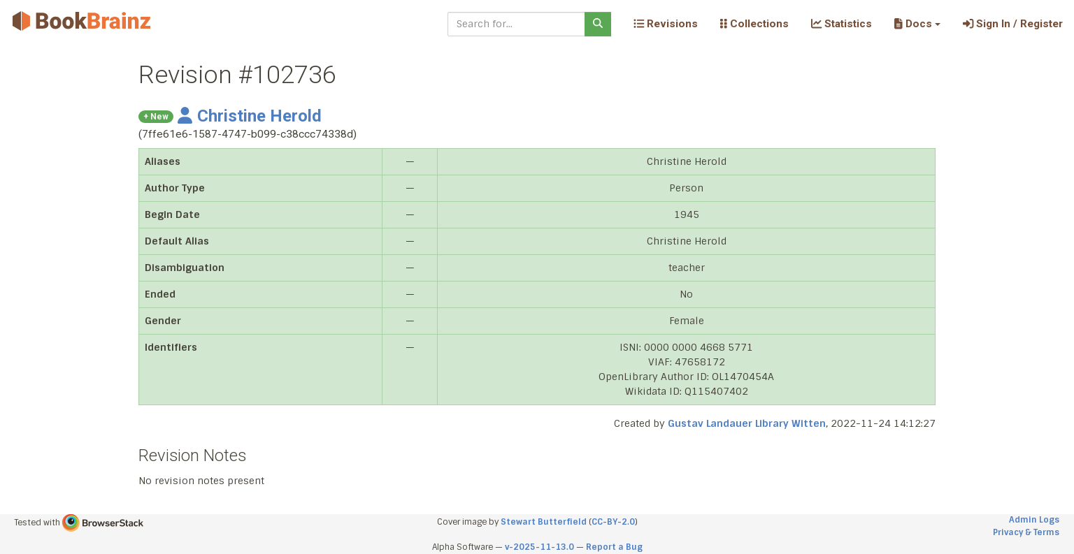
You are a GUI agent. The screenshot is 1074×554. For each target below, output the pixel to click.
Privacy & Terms (1026, 532)
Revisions (665, 23)
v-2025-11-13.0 (539, 547)
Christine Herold (250, 116)
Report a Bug (614, 547)
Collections (754, 23)
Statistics (841, 23)
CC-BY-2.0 (613, 521)
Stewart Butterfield (544, 521)
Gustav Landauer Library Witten (747, 423)
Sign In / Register (1013, 23)
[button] (917, 24)
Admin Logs (1034, 519)
